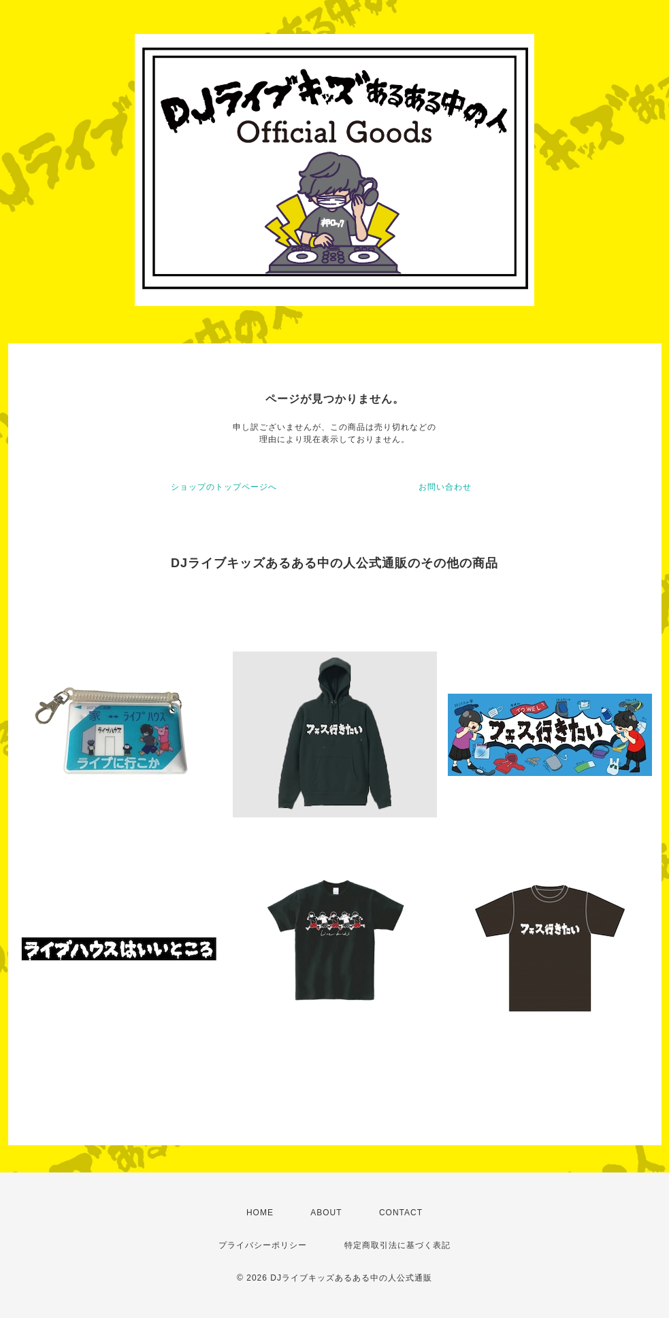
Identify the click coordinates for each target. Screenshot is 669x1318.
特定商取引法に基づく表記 (397, 1245)
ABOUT (326, 1212)
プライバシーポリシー (262, 1245)
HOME (260, 1212)
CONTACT (401, 1212)
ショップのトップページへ (224, 487)
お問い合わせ (445, 487)
